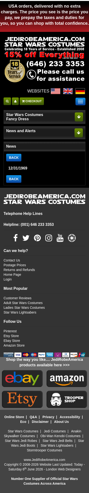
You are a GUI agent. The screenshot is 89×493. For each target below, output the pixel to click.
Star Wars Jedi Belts (57, 441)
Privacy (48, 417)
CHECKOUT (32, 101)
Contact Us (12, 260)
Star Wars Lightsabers (20, 312)
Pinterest (10, 331)
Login (8, 279)
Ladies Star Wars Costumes (24, 307)
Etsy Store (11, 336)
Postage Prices (15, 265)
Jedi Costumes (55, 431)
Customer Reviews (17, 298)
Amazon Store (14, 345)
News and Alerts (21, 131)
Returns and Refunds (19, 270)
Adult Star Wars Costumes (23, 303)
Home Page (12, 274)
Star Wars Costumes (23, 431)
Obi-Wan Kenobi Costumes (60, 436)
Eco (23, 422)
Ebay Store (12, 341)
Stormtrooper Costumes (44, 450)
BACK (14, 158)
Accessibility (70, 417)
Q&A (33, 417)
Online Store (14, 417)
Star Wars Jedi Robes (21, 441)
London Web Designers (63, 469)
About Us (61, 422)
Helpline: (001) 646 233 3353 (29, 224)
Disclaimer (40, 422)
